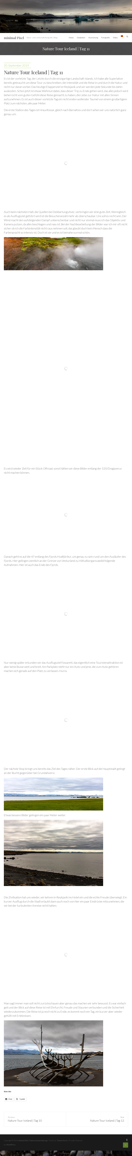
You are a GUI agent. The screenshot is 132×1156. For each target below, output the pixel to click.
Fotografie (105, 37)
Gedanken (81, 37)
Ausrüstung (93, 37)
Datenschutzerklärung (38, 1140)
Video (115, 37)
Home (71, 37)
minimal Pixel (14, 38)
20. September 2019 (16, 65)
